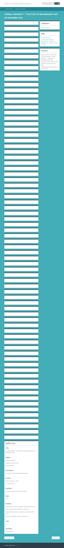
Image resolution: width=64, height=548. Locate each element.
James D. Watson (45, 27)
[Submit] (58, 3)
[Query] (51, 3)
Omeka (17, 545)
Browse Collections (21, 9)
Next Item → (55, 537)
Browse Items (9, 9)
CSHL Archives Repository (17, 3)
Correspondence (45, 39)
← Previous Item (9, 537)
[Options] (55, 3)
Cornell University (45, 37)
